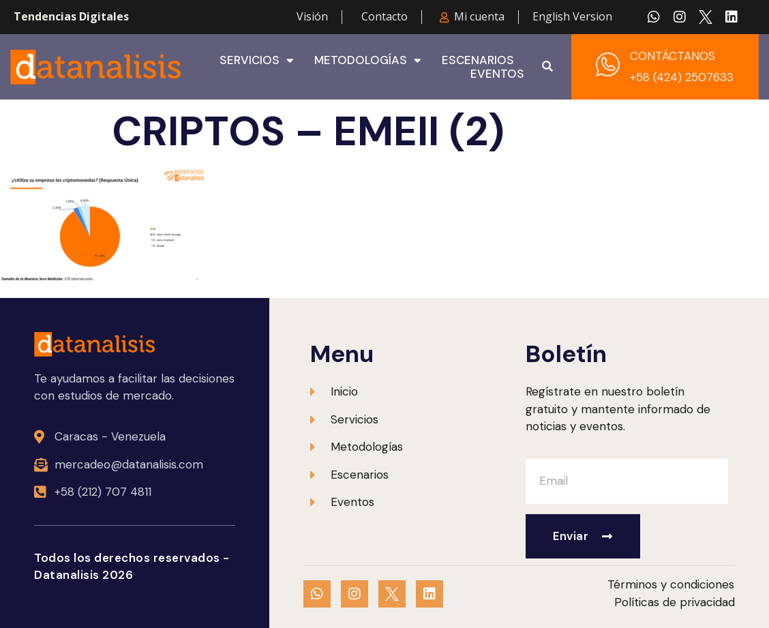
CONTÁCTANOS (672, 55)
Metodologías (367, 60)
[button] (547, 67)
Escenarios (478, 60)
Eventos (497, 73)
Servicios (257, 60)
